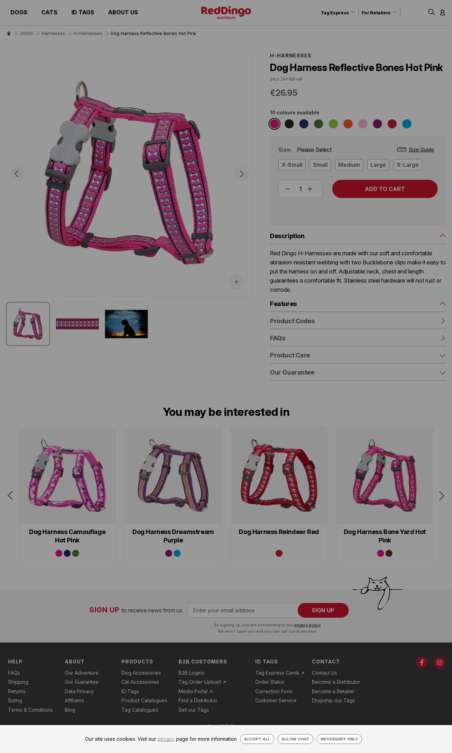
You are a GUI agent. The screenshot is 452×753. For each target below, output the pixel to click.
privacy (166, 739)
